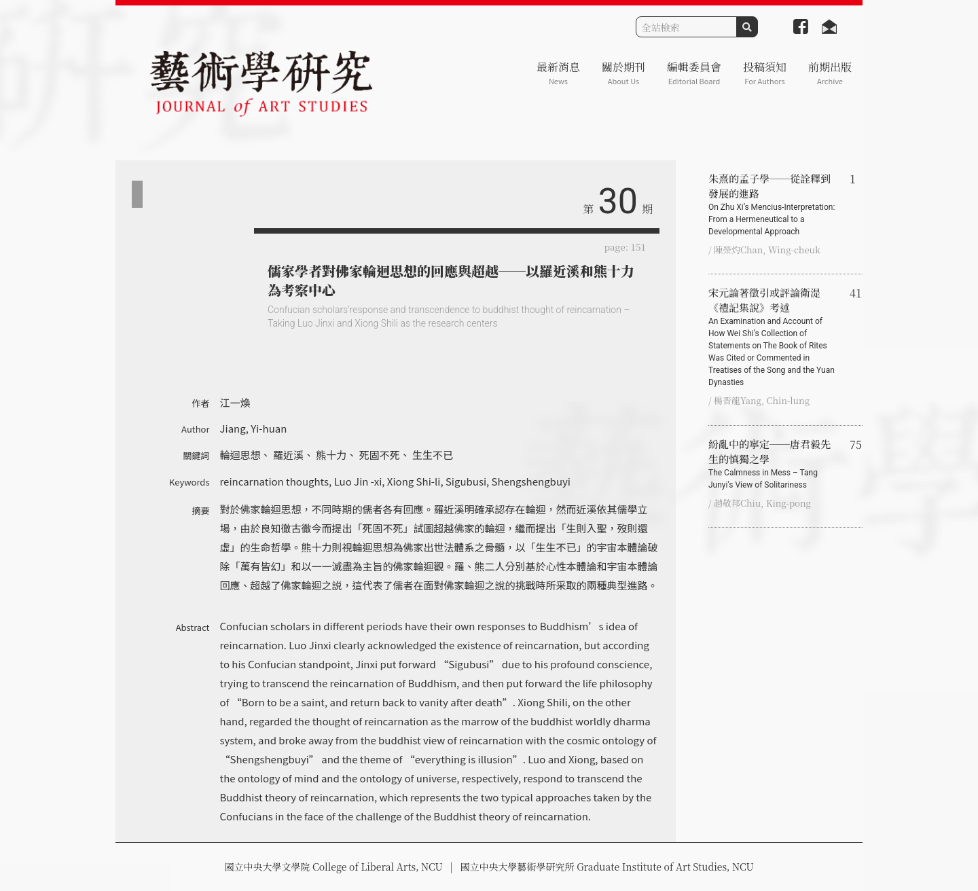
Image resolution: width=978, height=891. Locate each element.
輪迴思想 (240, 455)
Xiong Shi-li (414, 481)
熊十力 (331, 455)
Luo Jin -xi (358, 481)
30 (618, 201)
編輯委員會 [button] (694, 73)
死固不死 (379, 455)
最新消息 (558, 73)
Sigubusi (466, 481)
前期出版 (830, 73)
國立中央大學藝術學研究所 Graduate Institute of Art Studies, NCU (607, 866)
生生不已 (432, 455)
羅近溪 (288, 455)
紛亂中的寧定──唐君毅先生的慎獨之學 (773, 464)
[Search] (686, 26)
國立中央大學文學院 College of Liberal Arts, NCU (333, 866)
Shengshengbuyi (531, 481)
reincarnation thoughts (274, 481)
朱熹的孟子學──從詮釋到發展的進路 (773, 204)
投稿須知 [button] (764, 73)
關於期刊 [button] (623, 73)
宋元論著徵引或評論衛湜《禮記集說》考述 (773, 336)
